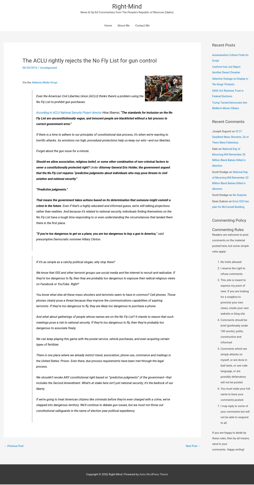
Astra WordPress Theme (154, 474)
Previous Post (14, 446)
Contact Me (142, 26)
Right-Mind (127, 6)
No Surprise (240, 195)
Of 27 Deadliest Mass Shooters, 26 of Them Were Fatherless (230, 137)
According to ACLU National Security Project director (71, 113)
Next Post (193, 446)
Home (108, 26)
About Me (123, 26)
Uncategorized (49, 68)
